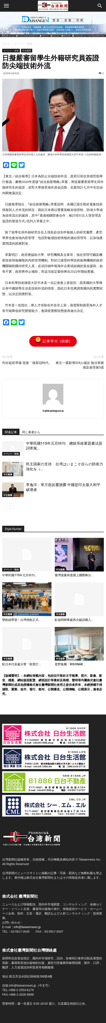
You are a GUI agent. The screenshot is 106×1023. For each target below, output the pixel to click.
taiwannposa (53, 410)
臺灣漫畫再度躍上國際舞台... (74, 575)
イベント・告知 (23, 44)
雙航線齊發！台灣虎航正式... (21, 620)
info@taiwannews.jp (27, 927)
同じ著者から (31, 432)
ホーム (6, 44)
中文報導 (26, 50)
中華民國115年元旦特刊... (19, 575)
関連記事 (11, 432)
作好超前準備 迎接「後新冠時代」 (27, 363)
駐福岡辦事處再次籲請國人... (74, 620)
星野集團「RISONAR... (70, 664)
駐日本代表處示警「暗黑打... (21, 664)
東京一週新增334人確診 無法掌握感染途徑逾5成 (80, 365)
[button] (100, 6)
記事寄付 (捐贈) (53, 341)
